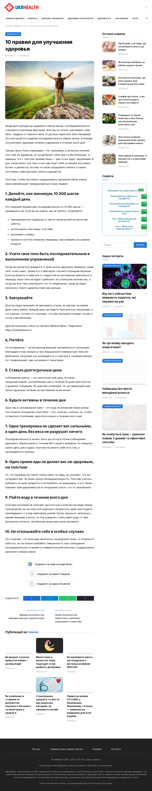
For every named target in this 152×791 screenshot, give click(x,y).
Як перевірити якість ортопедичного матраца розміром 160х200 (80, 662)
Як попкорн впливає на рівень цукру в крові (131, 64)
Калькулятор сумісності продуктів (124, 197)
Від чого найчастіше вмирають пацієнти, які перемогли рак (119, 297)
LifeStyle (32, 18)
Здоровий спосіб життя (80, 18)
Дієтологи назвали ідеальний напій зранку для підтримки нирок (131, 140)
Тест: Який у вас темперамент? (124, 227)
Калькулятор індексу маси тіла (124, 212)
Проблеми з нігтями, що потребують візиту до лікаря (132, 46)
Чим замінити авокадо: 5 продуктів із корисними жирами (132, 158)
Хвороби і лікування (52, 18)
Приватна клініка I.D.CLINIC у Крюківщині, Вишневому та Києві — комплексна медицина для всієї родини (79, 706)
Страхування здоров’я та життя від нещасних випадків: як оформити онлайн (47, 703)
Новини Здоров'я (112, 266)
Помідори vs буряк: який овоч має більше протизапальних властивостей (131, 120)
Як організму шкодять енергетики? (118, 345)
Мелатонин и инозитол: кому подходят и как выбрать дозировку (48, 662)
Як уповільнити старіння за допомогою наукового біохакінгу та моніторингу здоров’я (18, 704)
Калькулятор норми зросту (123, 190)
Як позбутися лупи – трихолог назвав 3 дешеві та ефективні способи (123, 438)
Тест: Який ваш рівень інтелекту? (124, 220)
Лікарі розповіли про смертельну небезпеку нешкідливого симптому (69, 618)
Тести (135, 18)
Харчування (121, 18)
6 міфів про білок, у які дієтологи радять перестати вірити (131, 99)
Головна (8, 26)
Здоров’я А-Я (104, 18)
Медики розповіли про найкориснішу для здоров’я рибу (29, 618)
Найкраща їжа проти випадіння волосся (117, 390)
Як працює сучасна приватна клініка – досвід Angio (17, 660)
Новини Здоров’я (15, 18)
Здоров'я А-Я (20, 26)
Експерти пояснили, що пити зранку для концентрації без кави (131, 80)
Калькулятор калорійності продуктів (124, 205)
